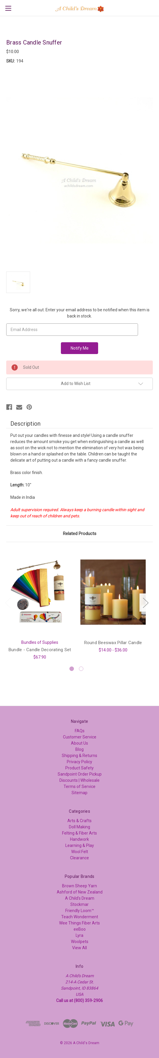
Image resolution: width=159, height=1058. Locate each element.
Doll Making (79, 827)
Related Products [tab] (79, 533)
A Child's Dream (79, 898)
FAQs (80, 730)
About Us (79, 743)
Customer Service (79, 737)
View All (79, 947)
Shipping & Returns (79, 755)
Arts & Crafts (79, 820)
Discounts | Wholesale (79, 780)
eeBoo (80, 929)
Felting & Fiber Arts (79, 833)
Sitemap (79, 792)
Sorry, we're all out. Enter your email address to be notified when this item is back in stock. (80, 312)
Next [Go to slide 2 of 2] (145, 603)
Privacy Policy (79, 761)
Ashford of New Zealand (80, 892)
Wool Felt (79, 851)
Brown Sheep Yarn (79, 885)
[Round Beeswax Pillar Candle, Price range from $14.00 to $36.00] (113, 592)
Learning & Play (79, 845)
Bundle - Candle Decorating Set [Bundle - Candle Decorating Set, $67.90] (40, 649)
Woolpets (79, 941)
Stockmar (79, 904)
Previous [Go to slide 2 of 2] (8, 603)
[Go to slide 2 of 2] (81, 669)
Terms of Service (79, 786)
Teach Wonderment (79, 916)
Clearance (79, 857)
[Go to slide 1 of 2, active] (71, 669)
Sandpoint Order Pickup (80, 774)
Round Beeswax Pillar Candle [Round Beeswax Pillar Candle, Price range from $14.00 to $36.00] (113, 642)
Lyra (79, 935)
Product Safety (79, 768)
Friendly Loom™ (79, 910)
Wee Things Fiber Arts (79, 923)
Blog (79, 749)
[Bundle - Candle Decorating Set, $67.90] (39, 592)
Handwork (79, 839)
